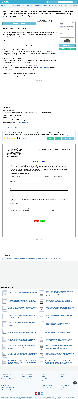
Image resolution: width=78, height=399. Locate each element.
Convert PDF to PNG (27, 378)
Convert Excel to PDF (6, 378)
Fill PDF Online (19, 23)
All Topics (62, 389)
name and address (44, 67)
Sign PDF (44, 381)
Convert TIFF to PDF (6, 385)
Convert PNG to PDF (6, 381)
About (61, 376)
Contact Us (63, 387)
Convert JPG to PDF (6, 389)
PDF (62, 49)
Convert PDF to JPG (27, 376)
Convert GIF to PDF (6, 383)
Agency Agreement (7, 258)
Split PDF (44, 376)
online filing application (23, 122)
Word (71, 49)
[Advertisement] (39, 92)
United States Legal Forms (54, 258)
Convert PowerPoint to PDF (7, 387)
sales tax (41, 51)
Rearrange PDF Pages (47, 385)
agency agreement (18, 62)
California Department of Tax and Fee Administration (16, 128)
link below (40, 126)
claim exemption (39, 75)
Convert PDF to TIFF (27, 383)
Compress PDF (45, 383)
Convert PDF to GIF (27, 381)
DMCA (62, 381)
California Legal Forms (42, 258)
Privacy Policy (63, 383)
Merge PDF (44, 378)
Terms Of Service (64, 385)
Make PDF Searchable (47, 387)
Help (61, 378)
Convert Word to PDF (6, 376)
